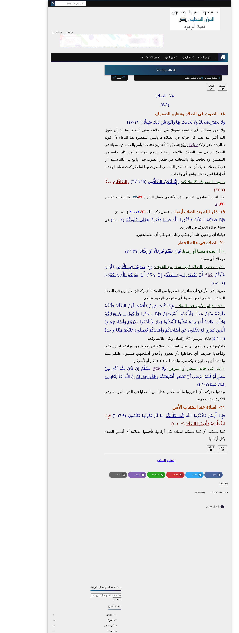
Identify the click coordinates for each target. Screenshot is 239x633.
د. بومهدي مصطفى (194, 577)
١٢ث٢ (114, 190)
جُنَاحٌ (189, 253)
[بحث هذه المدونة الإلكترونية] (66, 53)
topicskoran (169, 629)
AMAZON (37, 10)
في (172, 283)
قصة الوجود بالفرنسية (194, 585)
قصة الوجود (168, 35)
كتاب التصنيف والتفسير (174, 56)
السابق (202, 65)
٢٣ (115, 175)
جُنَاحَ (137, 346)
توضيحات (186, 35)
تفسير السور (151, 35)
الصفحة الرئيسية (193, 56)
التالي (191, 65)
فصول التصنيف (133, 35)
